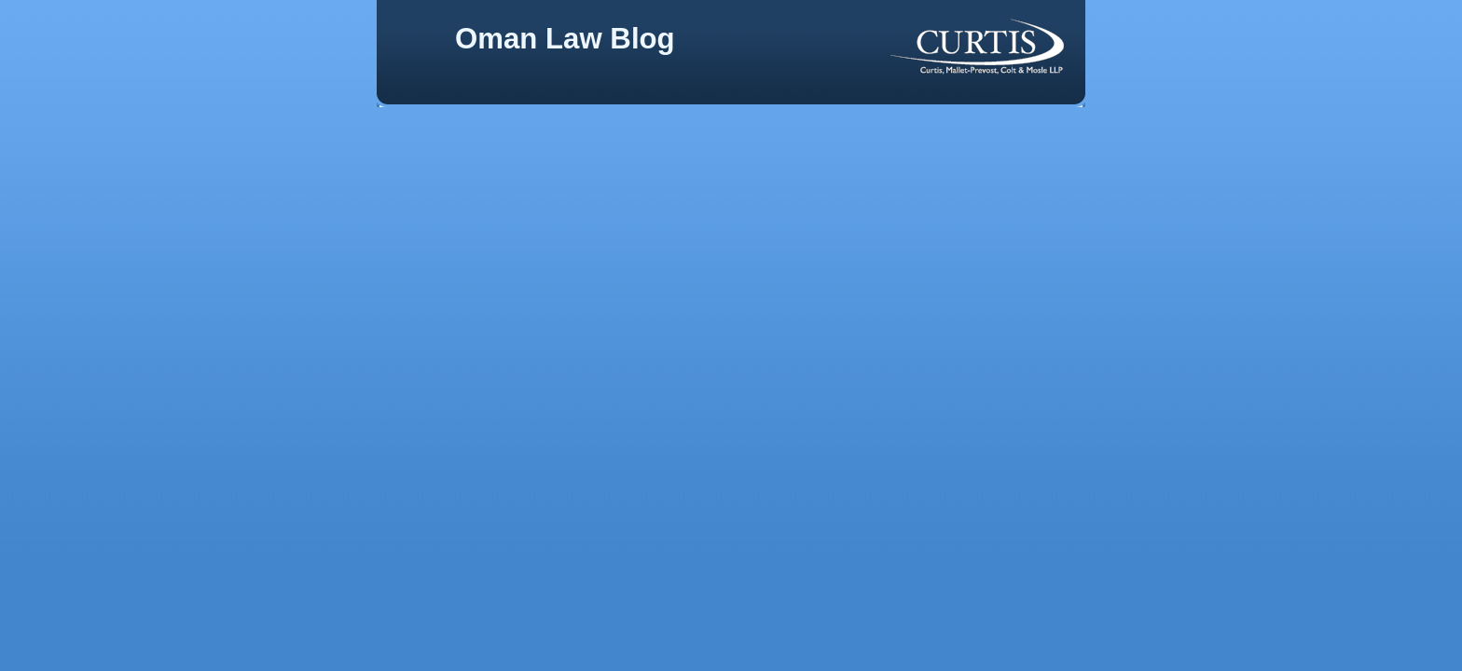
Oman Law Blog (565, 38)
